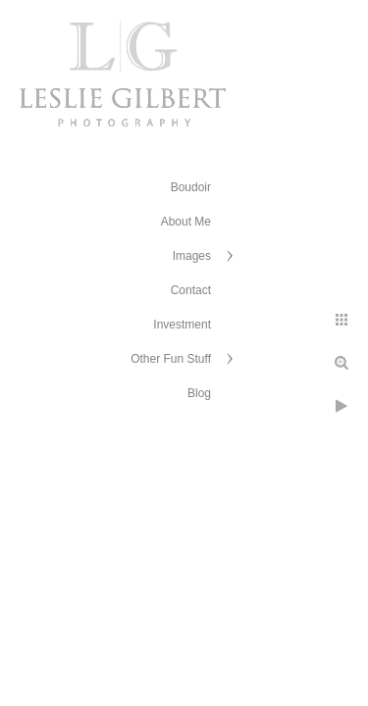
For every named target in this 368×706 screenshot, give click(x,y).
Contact (191, 290)
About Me (186, 221)
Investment (182, 324)
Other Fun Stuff (171, 359)
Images (192, 256)
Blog (199, 393)
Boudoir (191, 187)
